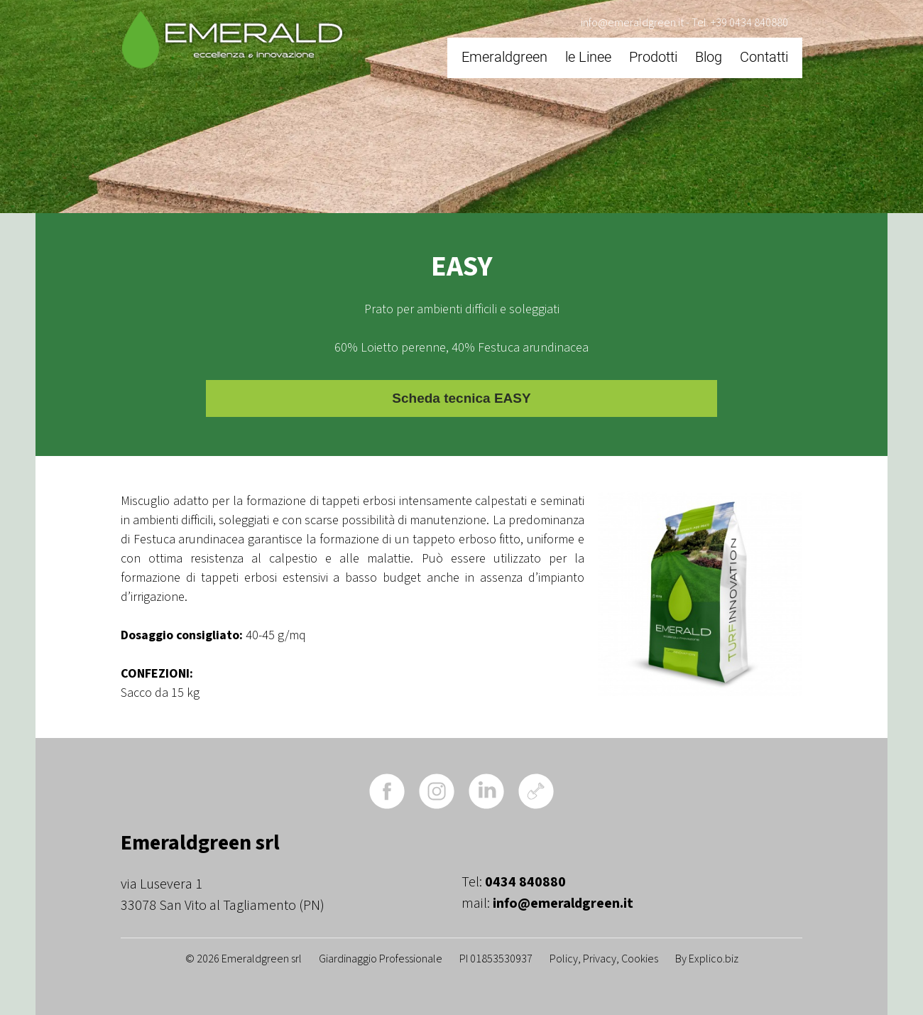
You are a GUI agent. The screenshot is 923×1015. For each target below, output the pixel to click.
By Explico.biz (706, 959)
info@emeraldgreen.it (632, 23)
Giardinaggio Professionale (380, 959)
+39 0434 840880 (749, 23)
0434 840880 (525, 882)
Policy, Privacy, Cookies (604, 959)
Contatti (764, 56)
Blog (708, 56)
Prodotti (653, 56)
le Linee (588, 56)
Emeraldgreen (504, 56)
